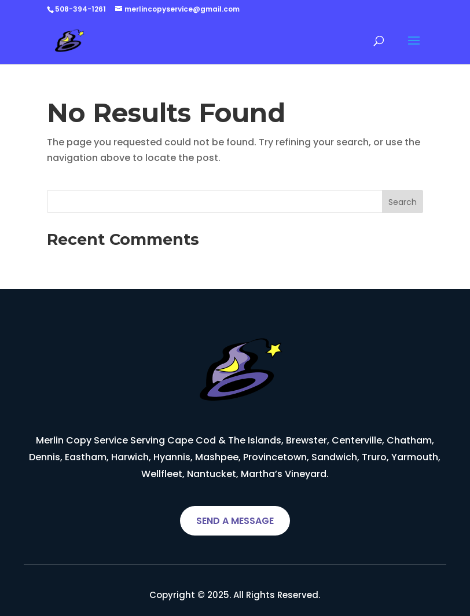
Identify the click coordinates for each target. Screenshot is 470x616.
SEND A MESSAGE (235, 520)
